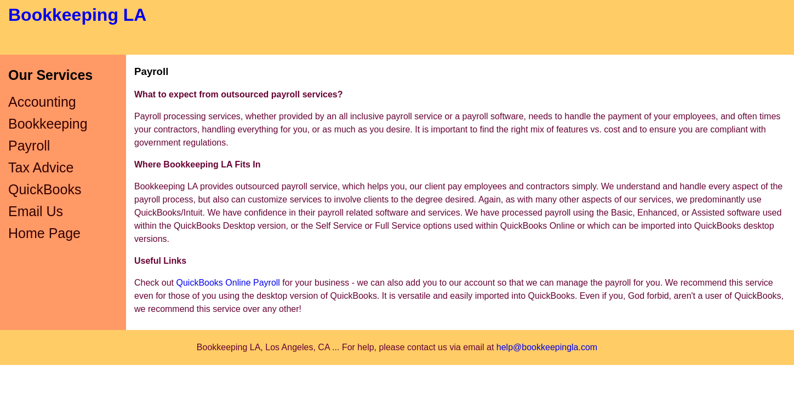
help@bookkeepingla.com (546, 347)
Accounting (42, 101)
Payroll (29, 145)
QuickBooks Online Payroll (227, 282)
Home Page (44, 233)
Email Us (35, 211)
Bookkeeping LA (77, 15)
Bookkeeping (48, 123)
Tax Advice (41, 167)
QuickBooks (44, 189)
